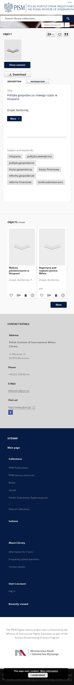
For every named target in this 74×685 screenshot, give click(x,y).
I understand (38, 675)
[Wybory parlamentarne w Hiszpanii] (22, 247)
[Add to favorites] (59, 34)
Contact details (17, 566)
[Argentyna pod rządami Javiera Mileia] (52, 247)
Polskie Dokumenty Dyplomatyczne (28, 497)
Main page (13, 447)
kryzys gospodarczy (20, 169)
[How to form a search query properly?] (67, 24)
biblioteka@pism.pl (18, 390)
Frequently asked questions (24, 559)
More (59, 304)
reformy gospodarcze (21, 175)
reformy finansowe (20, 182)
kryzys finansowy (49, 169)
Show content (17, 65)
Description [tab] (14, 81)
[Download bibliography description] (18, 295)
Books (12, 482)
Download (16, 74)
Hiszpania (15, 156)
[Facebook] (10, 412)
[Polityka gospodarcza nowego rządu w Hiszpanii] (13, 50)
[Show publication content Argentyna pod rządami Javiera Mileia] (55, 295)
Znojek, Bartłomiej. (18, 110)
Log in (12, 591)
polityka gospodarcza (21, 163)
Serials (12, 490)
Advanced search (52, 24)
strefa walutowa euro (50, 182)
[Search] (68, 18)
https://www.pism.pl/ (22, 407)
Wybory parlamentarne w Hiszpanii (19, 270)
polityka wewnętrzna (39, 156)
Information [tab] (38, 81)
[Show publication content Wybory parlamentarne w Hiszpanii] (25, 295)
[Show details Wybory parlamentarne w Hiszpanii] (32, 295)
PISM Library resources (22, 475)
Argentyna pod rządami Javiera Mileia (48, 270)
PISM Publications (18, 467)
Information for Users (21, 551)
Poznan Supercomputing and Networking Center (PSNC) (39, 679)
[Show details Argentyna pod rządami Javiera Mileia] (62, 295)
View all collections (19, 509)
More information (49, 671)
